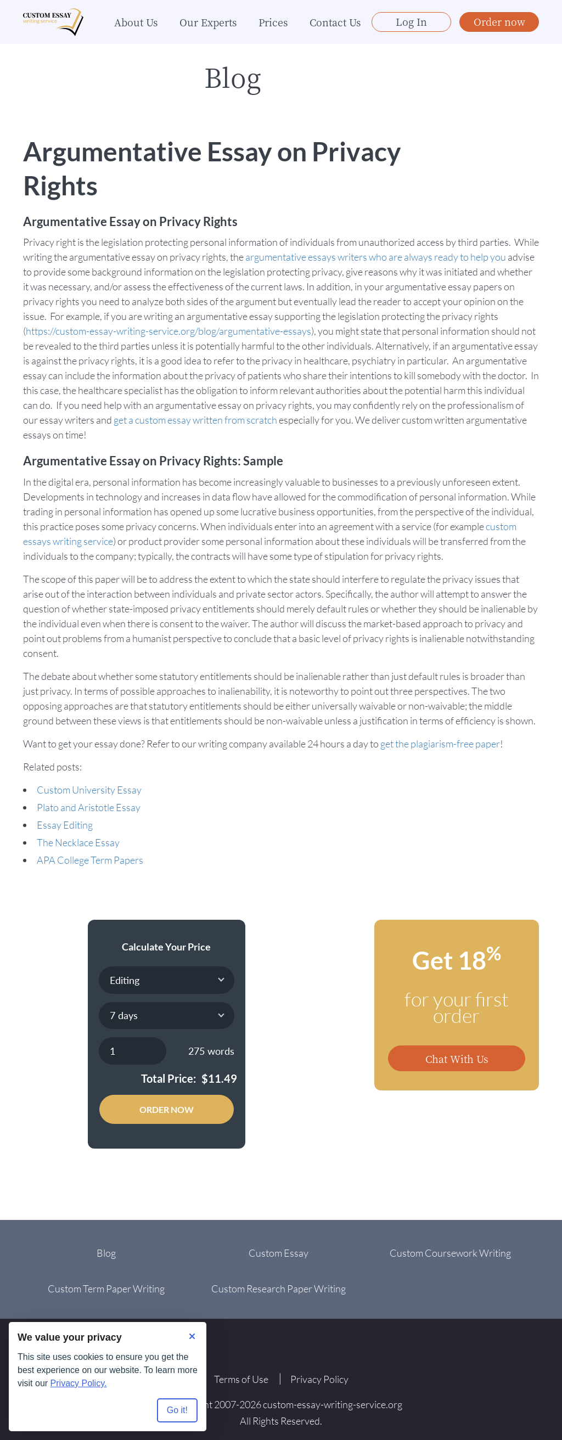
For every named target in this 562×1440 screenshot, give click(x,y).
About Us (136, 22)
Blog (106, 1253)
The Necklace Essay (78, 842)
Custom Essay (278, 1253)
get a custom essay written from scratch (195, 420)
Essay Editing (65, 825)
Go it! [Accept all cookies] (177, 1410)
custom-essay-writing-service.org (332, 1404)
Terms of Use (241, 1379)
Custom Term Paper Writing (106, 1288)
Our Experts (208, 22)
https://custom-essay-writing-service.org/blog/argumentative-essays (168, 331)
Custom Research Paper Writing (278, 1288)
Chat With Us (456, 1058)
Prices (273, 22)
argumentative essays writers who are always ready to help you (375, 257)
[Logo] (53, 22)
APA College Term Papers (90, 860)
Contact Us (335, 22)
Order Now (166, 1109)
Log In (411, 21)
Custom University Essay (89, 790)
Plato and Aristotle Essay (88, 807)
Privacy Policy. (78, 1383)
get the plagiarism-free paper (440, 744)
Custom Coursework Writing (450, 1253)
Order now (499, 21)
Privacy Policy (319, 1379)
